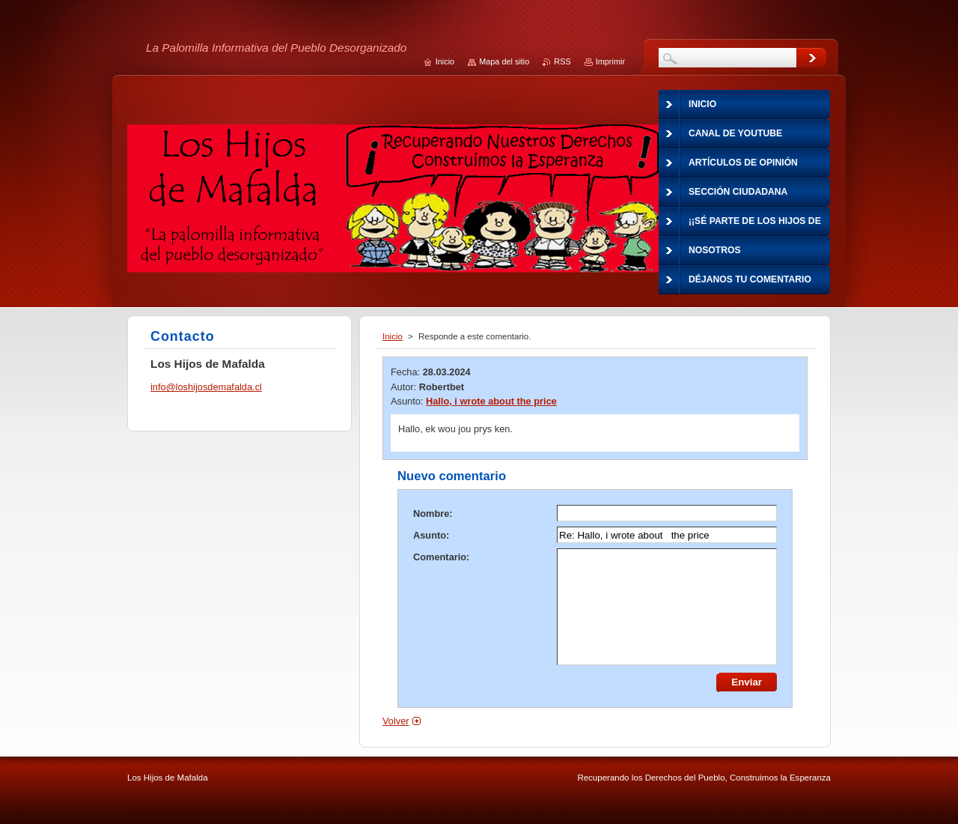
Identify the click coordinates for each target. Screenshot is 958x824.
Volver (395, 721)
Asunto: (431, 535)
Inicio (392, 336)
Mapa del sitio (504, 61)
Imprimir (610, 61)
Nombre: (433, 513)
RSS (562, 61)
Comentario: (441, 557)
